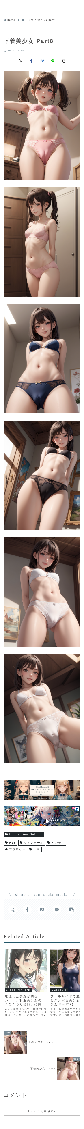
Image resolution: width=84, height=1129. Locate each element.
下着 (34, 849)
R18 (10, 842)
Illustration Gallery (23, 834)
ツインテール (32, 842)
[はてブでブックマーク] (42, 60)
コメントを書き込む (42, 1111)
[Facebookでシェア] (31, 60)
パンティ (56, 842)
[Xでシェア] (20, 60)
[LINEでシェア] (52, 60)
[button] (63, 60)
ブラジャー (15, 849)
